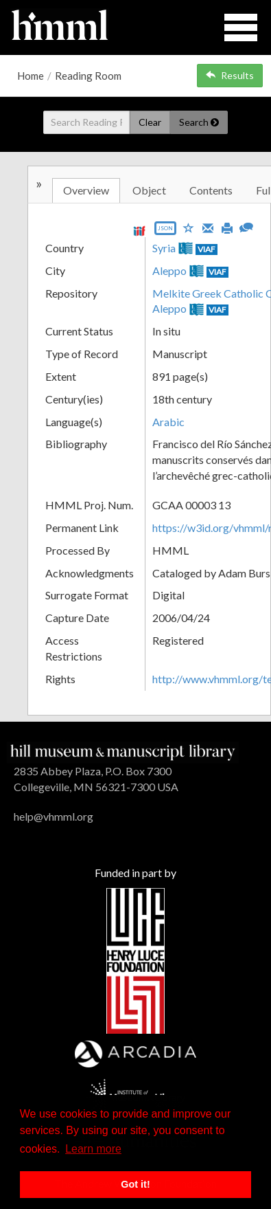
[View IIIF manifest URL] (139, 231)
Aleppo (169, 270)
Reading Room (88, 75)
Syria (164, 247)
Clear (150, 122)
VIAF (206, 249)
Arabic (168, 421)
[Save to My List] (188, 227)
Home (30, 75)
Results (230, 75)
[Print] (227, 227)
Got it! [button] (135, 1184)
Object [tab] (149, 190)
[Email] (207, 227)
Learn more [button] (93, 1149)
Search (199, 122)
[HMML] (123, 750)
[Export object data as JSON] (165, 231)
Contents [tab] (211, 190)
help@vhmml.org (53, 816)
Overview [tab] (86, 190)
